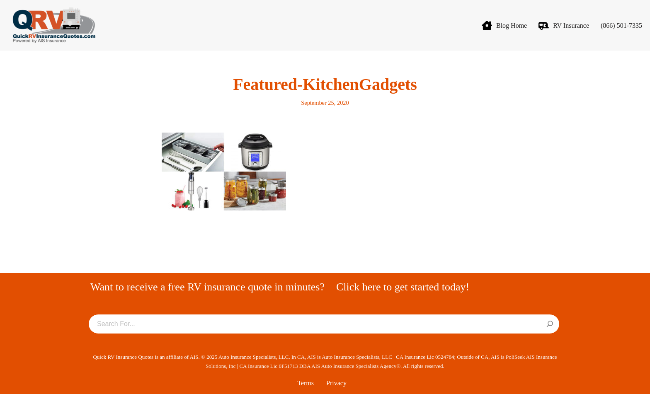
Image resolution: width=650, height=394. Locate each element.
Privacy (336, 383)
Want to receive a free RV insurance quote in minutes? (207, 287)
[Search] (549, 324)
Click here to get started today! (402, 287)
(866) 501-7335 (621, 25)
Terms (305, 383)
